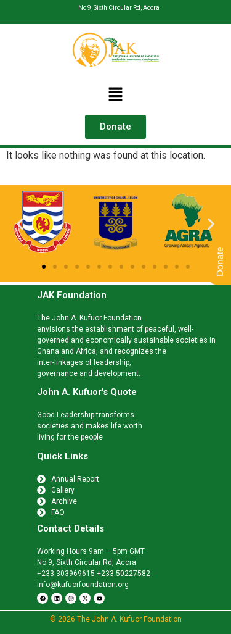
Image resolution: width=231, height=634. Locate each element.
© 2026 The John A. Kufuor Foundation (116, 619)
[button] (115, 95)
